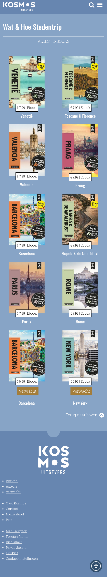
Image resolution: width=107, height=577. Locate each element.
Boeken (12, 481)
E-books (61, 41)
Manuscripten (16, 531)
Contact (12, 509)
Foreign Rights (17, 536)
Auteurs (11, 486)
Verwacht (13, 492)
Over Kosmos (16, 503)
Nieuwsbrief (15, 514)
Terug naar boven (81, 414)
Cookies (12, 553)
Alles (44, 41)
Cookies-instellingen (22, 558)
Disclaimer (14, 542)
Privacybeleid (16, 547)
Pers (9, 520)
